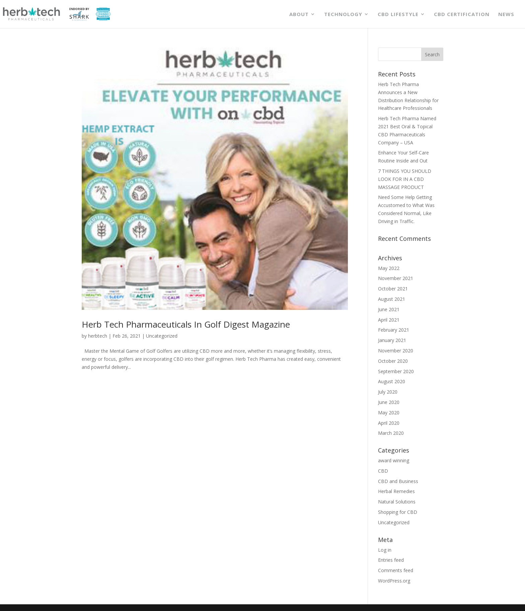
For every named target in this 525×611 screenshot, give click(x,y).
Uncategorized (161, 336)
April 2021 (388, 320)
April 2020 (388, 423)
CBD (383, 471)
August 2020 (391, 381)
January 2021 (392, 340)
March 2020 (391, 433)
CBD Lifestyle (398, 14)
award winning (393, 460)
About (299, 14)
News (506, 14)
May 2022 (388, 268)
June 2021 (388, 309)
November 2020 (395, 350)
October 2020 (393, 361)
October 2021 (393, 288)
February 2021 (393, 330)
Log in (384, 550)
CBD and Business (398, 481)
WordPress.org (394, 581)
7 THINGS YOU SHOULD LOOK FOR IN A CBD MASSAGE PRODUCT (404, 179)
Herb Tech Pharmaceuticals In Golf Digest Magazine (186, 324)
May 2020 (388, 412)
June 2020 (388, 402)
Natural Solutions (397, 501)
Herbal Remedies (396, 491)
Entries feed (391, 560)
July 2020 (387, 392)
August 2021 (391, 299)
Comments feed (395, 570)
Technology (343, 14)
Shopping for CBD (397, 512)
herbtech (97, 336)
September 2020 (396, 371)
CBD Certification (462, 14)
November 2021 (395, 278)
